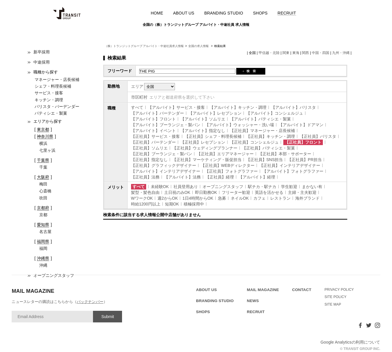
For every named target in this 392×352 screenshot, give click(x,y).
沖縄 (43, 265)
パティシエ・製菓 (51, 113)
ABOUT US (183, 13)
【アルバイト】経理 (257, 177)
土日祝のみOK (177, 192)
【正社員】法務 (145, 177)
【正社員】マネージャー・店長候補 (262, 130)
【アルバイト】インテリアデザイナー (165, 171)
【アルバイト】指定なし (202, 130)
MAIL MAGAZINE (263, 290)
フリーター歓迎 (236, 192)
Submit (107, 316)
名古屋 (45, 231)
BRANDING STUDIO (223, 13)
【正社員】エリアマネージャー (225, 153)
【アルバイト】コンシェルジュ (274, 113)
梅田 (43, 184)
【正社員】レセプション (202, 142)
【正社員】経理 (219, 177)
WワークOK (142, 198)
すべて (137, 107)
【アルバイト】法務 (182, 177)
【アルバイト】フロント (153, 119)
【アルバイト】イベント (153, 130)
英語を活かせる (269, 192)
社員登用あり (185, 186)
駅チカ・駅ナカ (262, 186)
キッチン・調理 (49, 100)
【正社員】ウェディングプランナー (204, 148)
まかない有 (312, 186)
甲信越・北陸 (269, 53)
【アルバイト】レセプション (215, 113)
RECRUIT (287, 13)
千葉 (43, 167)
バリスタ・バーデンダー (57, 106)
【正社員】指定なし (149, 159)
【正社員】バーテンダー (153, 142)
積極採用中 (194, 204)
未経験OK (160, 186)
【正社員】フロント (303, 142)
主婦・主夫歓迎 (302, 192)
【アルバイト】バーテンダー (157, 113)
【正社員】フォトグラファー (231, 171)
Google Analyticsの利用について (350, 342)
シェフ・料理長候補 (53, 86)
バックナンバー (90, 301)
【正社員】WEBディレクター (228, 165)
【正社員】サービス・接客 (155, 136)
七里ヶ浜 (47, 150)
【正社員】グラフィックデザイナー (163, 165)
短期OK (172, 204)
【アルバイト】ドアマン (301, 124)
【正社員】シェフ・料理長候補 (213, 136)
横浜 (43, 143)
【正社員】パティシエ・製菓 (268, 148)
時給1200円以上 (145, 204)
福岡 (43, 248)
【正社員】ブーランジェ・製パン (161, 153)
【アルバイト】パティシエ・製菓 (260, 119)
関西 (305, 53)
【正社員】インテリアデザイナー (289, 165)
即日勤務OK (206, 192)
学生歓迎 (289, 186)
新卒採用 (41, 52)
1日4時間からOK (197, 198)
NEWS (253, 301)
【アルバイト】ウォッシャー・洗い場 (239, 124)
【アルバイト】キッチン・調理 (238, 107)
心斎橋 (45, 191)
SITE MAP (333, 304)
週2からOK (167, 198)
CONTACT (301, 290)
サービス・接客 (49, 93)
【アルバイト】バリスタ (293, 107)
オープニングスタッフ (223, 186)
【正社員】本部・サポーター (284, 153)
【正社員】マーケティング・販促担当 (206, 159)
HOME (157, 13)
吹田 (43, 198)
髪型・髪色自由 (145, 192)
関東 (285, 53)
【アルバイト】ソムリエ (202, 119)
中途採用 (41, 62)
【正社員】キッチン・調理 (270, 136)
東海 (295, 53)
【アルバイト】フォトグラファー (292, 171)
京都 (43, 214)
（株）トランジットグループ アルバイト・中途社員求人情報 (144, 46)
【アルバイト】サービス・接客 (176, 107)
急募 (222, 198)
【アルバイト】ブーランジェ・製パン (165, 124)
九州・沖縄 (341, 53)
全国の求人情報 (199, 46)
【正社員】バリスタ (318, 136)
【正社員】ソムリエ (149, 148)
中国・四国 (320, 53)
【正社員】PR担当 (304, 159)
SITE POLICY (336, 297)
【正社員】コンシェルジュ (254, 142)
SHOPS (260, 13)
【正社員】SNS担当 (264, 159)
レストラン (280, 198)
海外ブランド (307, 198)
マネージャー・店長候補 (57, 79)
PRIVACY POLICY (339, 290)
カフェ (259, 198)
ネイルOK (240, 198)
